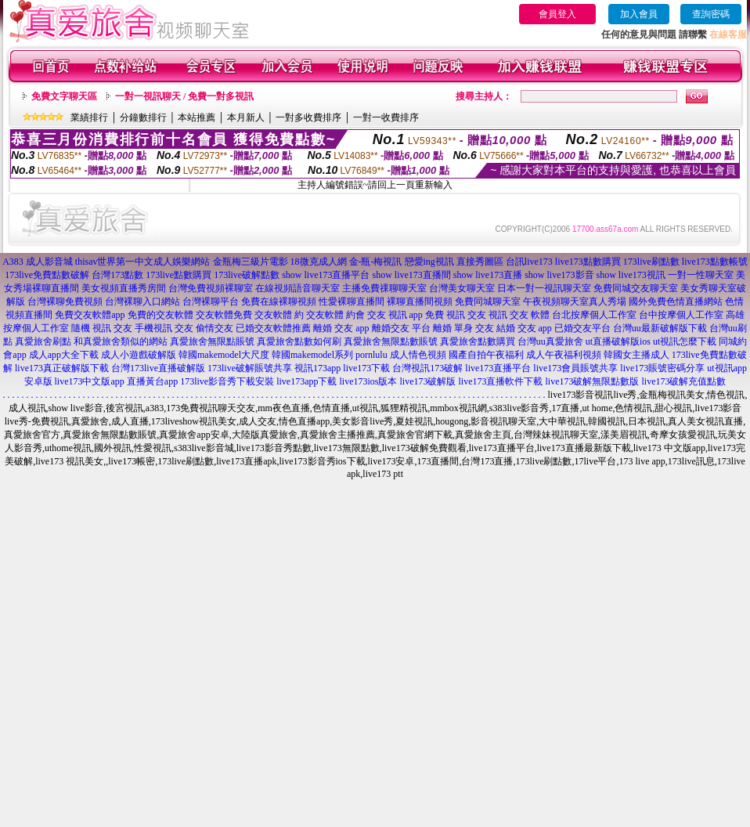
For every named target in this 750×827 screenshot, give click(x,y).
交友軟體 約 (279, 314)
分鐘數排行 (143, 117)
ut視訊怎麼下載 (684, 341)
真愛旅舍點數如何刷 (299, 341)
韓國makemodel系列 (312, 354)
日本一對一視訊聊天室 (544, 288)
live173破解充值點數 (683, 381)
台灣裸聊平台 (210, 301)
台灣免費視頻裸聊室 (210, 288)
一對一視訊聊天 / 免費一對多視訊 (184, 96)
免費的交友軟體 (160, 314)
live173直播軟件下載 (500, 381)
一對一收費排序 (386, 117)
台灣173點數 (117, 274)
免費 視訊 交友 (455, 314)
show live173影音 (559, 274)
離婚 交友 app (341, 328)
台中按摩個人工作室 (681, 314)
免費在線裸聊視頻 (278, 301)
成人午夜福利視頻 (563, 354)
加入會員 (639, 14)
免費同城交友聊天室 (635, 288)
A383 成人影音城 (37, 261)
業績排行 (89, 117)
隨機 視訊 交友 (101, 328)
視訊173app (317, 368)
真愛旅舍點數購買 (477, 341)
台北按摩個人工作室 (594, 314)
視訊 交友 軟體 (519, 314)
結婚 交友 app (524, 328)
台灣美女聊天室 (462, 288)
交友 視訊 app (395, 314)
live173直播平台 (498, 368)
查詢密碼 (711, 14)
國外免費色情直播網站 (676, 301)
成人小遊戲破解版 (138, 354)
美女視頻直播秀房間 (123, 288)
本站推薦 (196, 117)
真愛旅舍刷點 (43, 341)
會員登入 (557, 14)
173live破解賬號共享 (249, 368)
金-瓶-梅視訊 (375, 261)
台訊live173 (529, 261)
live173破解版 (427, 381)
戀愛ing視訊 (429, 261)
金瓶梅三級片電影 (250, 261)
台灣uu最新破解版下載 (660, 328)
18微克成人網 (318, 261)
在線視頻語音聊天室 (297, 288)
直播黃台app (152, 381)
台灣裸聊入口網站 (142, 301)
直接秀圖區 (479, 261)
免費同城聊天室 (488, 301)
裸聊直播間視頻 (420, 301)
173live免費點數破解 (47, 274)
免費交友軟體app (89, 314)
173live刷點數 (651, 261)
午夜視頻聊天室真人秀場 (574, 301)
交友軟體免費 (224, 314)
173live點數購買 (178, 274)
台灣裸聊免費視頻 (65, 301)
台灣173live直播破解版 (158, 368)
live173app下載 (306, 381)
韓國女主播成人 (636, 354)
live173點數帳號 (715, 261)
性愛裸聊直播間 (351, 301)
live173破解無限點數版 (592, 381)
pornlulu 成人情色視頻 (400, 354)
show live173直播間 (411, 274)
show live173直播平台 (326, 274)
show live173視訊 (631, 274)
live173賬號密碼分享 (662, 368)
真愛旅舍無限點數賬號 (391, 341)
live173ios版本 (368, 381)
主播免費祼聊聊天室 (384, 288)
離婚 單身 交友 (463, 328)
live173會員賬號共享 (575, 368)
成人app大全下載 (64, 354)
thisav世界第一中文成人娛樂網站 (143, 261)
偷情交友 (214, 328)
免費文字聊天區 (64, 96)
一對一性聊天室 (701, 274)
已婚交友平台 (582, 328)
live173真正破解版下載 (62, 368)
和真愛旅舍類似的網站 (121, 341)
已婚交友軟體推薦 (273, 328)
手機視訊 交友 (164, 328)
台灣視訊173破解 (427, 368)
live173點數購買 (588, 261)
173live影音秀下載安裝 (227, 381)
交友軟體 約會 (335, 314)
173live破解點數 (246, 274)
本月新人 (246, 117)
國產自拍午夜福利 (486, 354)
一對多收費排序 (308, 117)
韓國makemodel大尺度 (223, 354)
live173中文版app (89, 381)
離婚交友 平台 (401, 328)
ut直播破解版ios (618, 341)
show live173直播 (487, 274)
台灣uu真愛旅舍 (550, 341)
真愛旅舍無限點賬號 (212, 341)
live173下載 (366, 368)
